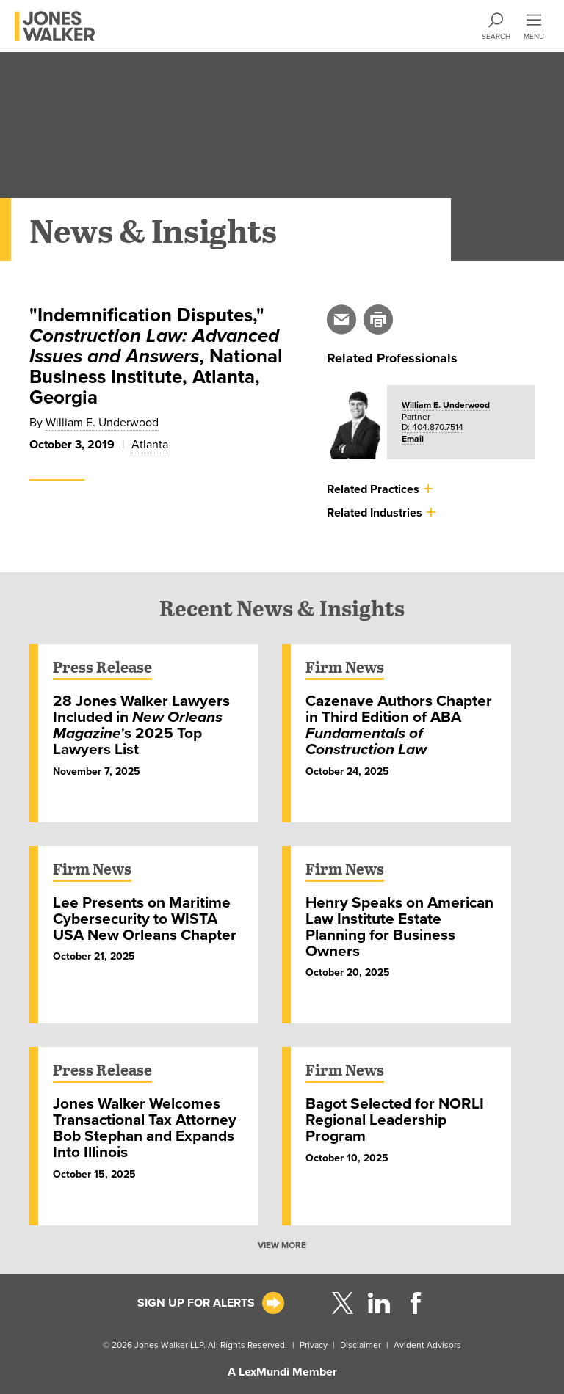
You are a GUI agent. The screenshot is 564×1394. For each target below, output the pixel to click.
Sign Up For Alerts (196, 1303)
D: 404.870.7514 (432, 427)
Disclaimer (360, 1345)
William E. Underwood (102, 422)
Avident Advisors (427, 1345)
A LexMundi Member (282, 1372)
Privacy (314, 1345)
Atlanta (149, 444)
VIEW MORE (282, 1245)
